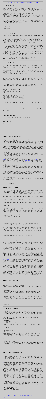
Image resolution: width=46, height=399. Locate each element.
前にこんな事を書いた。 (7, 259)
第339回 (4, 159)
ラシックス (4, 397)
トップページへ (36, 2)
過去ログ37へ (16, 2)
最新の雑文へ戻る (23, 2)
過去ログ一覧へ (29, 2)
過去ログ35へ (10, 2)
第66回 (9, 164)
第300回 (36, 159)
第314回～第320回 (28, 160)
